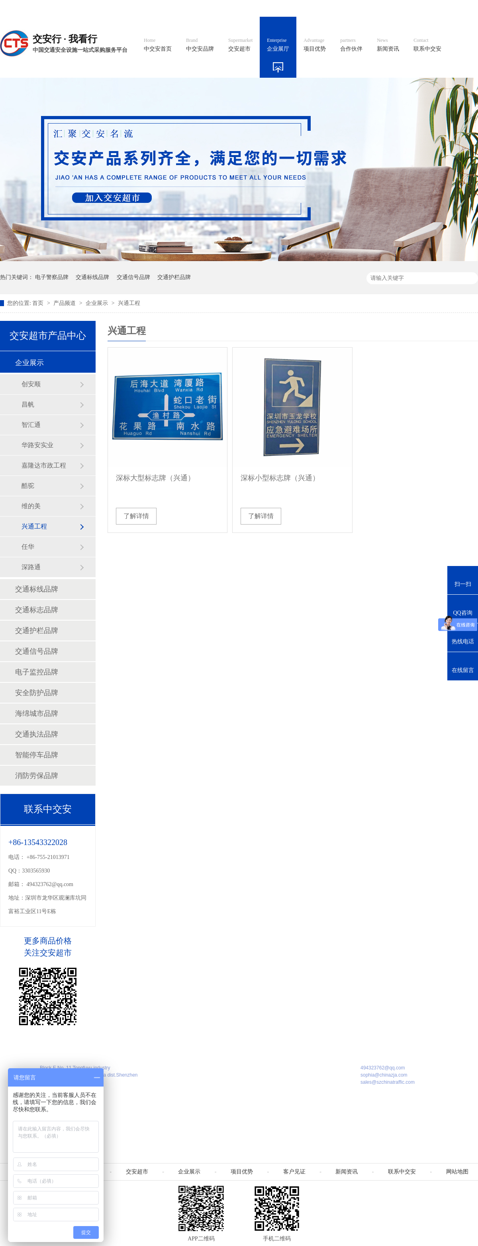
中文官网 (262, 8)
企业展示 (98, 303)
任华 (28, 546)
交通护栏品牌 (174, 277)
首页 (38, 303)
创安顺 (31, 384)
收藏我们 (461, 8)
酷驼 (28, 485)
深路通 (31, 567)
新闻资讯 (388, 45)
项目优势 (315, 45)
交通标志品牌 (36, 610)
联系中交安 (427, 45)
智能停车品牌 (36, 755)
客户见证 (294, 1172)
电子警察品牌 (52, 277)
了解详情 (136, 516)
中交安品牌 (200, 45)
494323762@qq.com (50, 884)
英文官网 (297, 8)
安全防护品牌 (36, 693)
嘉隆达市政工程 (44, 465)
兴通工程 (129, 303)
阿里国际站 (335, 8)
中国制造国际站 (381, 8)
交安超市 (240, 45)
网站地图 (425, 8)
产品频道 (65, 303)
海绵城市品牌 (36, 713)
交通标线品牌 (92, 277)
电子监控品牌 (36, 672)
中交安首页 (158, 45)
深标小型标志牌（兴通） (280, 478)
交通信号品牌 (133, 277)
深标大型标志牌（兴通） (155, 478)
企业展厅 (278, 45)
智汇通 (31, 424)
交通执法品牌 (36, 734)
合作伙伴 (351, 45)
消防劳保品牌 (36, 776)
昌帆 (28, 404)
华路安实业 (37, 445)
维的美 (31, 506)
